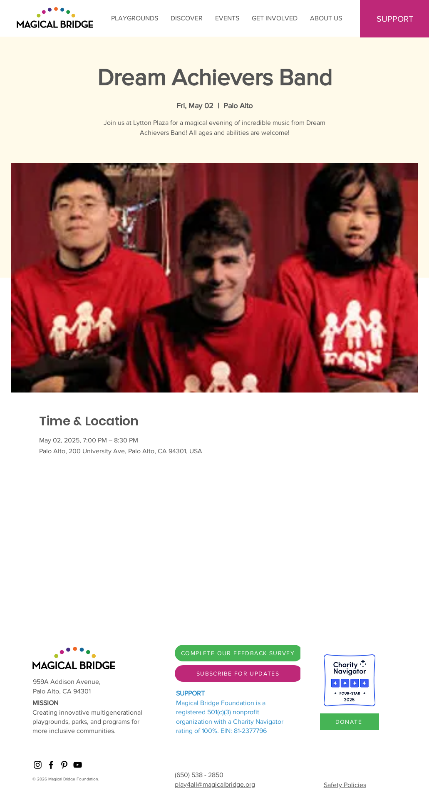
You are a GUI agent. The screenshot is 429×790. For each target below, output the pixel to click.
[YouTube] (77, 765)
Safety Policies (345, 784)
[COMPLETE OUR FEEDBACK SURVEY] (239, 653)
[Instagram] (37, 765)
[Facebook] (51, 765)
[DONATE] (349, 721)
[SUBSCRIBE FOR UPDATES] (239, 673)
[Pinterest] (64, 765)
